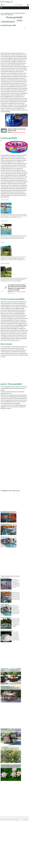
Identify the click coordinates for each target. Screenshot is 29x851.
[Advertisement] (12, 39)
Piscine (2, 14)
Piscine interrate (5, 512)
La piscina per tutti (8, 25)
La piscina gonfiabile (9, 138)
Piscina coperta (5, 537)
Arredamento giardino (19, 13)
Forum (3, 4)
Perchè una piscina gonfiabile (13, 299)
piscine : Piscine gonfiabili (11, 384)
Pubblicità (25, 819)
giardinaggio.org (9, 13)
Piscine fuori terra (5, 524)
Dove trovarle (6, 344)
